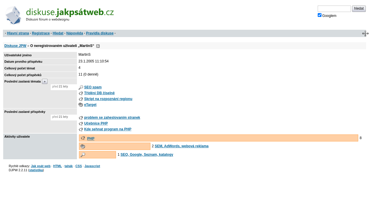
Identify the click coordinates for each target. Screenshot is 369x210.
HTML (57, 166)
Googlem (327, 15)
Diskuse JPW (15, 46)
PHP (90, 138)
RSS (98, 46)
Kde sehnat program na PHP (107, 129)
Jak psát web (40, 166)
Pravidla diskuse (100, 33)
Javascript (92, 166)
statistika (36, 170)
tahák (68, 166)
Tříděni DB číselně (99, 93)
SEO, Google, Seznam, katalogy (146, 155)
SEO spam (93, 87)
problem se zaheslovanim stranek (112, 118)
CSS (78, 166)
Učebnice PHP (96, 123)
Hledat (58, 33)
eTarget (90, 105)
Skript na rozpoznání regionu (108, 99)
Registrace (41, 33)
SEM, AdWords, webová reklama (182, 146)
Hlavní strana (18, 33)
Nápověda (74, 33)
